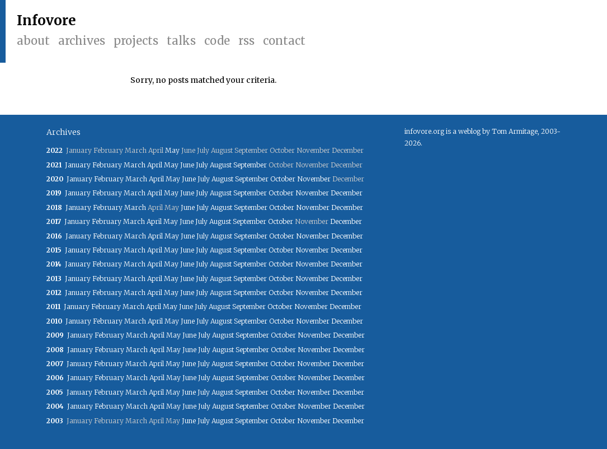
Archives (81, 41)
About (33, 41)
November (314, 179)
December (347, 193)
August (221, 165)
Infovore (46, 20)
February (107, 165)
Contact (284, 41)
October (282, 179)
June (187, 165)
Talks (181, 41)
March (134, 165)
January (78, 165)
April (154, 165)
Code (217, 41)
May (172, 150)
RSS (246, 41)
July (202, 165)
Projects (136, 41)
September (250, 165)
